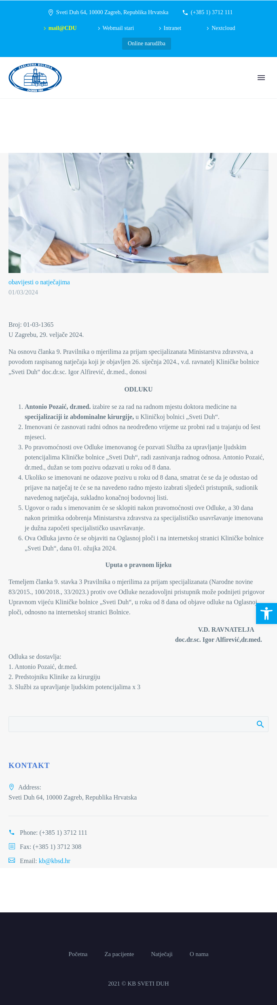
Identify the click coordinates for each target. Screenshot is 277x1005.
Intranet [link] (173, 28)
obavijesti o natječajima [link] (39, 282)
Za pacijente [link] (119, 954)
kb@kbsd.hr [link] (54, 860)
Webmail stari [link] (118, 28)
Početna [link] (77, 954)
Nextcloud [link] (223, 28)
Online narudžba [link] (146, 43)
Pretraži (260, 724)
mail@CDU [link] (63, 28)
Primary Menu (261, 77)
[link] (266, 613)
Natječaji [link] (162, 954)
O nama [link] (199, 954)
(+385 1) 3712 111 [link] (212, 12)
